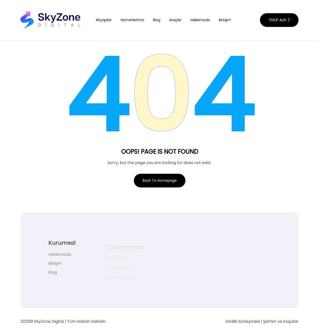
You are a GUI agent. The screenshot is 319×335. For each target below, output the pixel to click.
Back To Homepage (160, 180)
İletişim (225, 19)
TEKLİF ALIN (279, 19)
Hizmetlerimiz (132, 19)
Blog (156, 19)
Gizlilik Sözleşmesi (243, 321)
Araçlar (175, 19)
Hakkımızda (200, 19)
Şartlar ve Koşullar (281, 321)
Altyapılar (104, 19)
